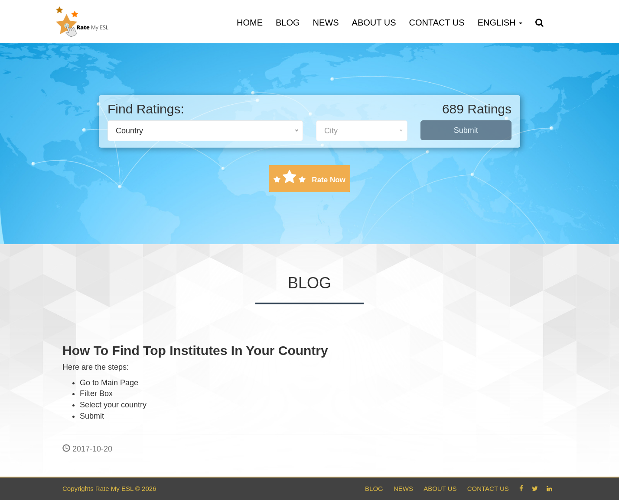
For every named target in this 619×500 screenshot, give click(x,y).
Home (250, 22)
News (326, 22)
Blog (288, 22)
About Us (374, 22)
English (500, 22)
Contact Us (436, 22)
